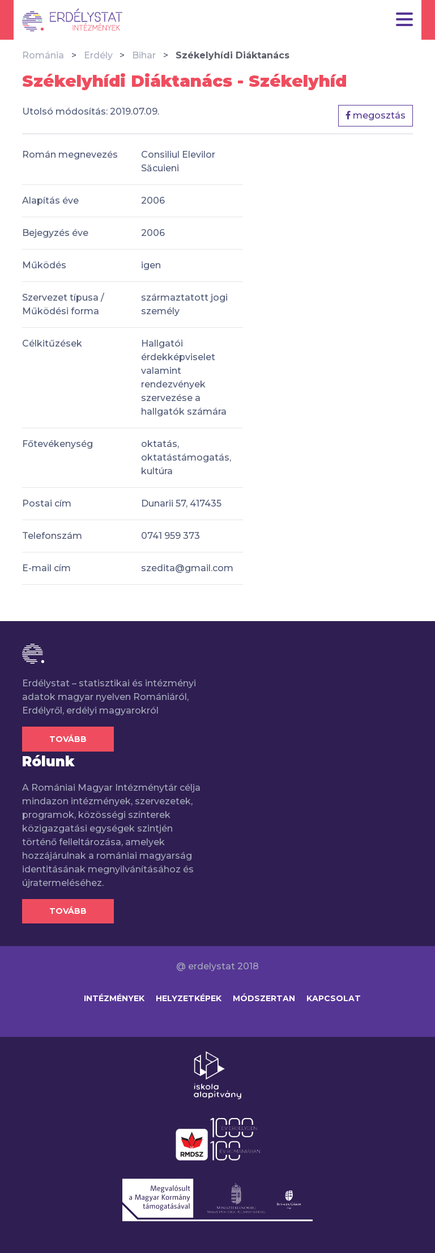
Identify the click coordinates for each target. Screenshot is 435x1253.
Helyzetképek (188, 998)
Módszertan (264, 998)
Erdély (98, 55)
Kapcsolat (333, 998)
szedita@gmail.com (187, 568)
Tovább (68, 739)
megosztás (376, 115)
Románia (43, 55)
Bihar (144, 55)
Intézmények (114, 998)
